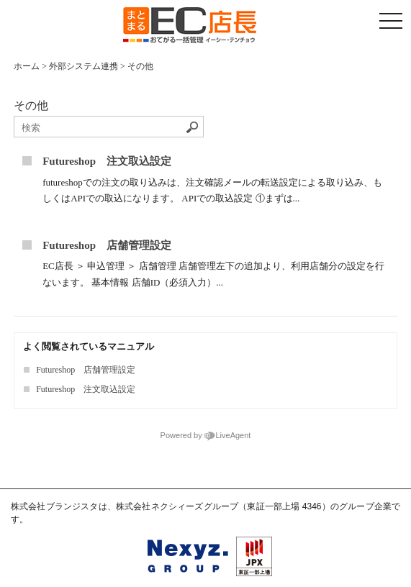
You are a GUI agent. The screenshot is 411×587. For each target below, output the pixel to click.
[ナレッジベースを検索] (108, 128)
